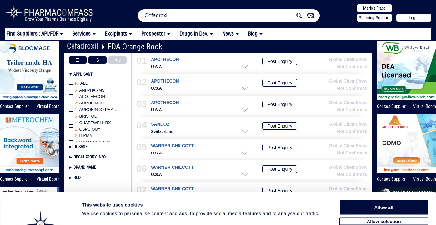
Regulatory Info (89, 156)
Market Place (374, 8)
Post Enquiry (280, 61)
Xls (118, 60)
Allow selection (384, 186)
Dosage (80, 146)
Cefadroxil (82, 46)
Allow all (383, 172)
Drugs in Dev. (193, 33)
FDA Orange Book (135, 46)
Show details (328, 213)
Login (413, 18)
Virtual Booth (48, 106)
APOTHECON (165, 59)
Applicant (83, 74)
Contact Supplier (14, 106)
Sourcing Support (374, 18)
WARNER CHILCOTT (172, 145)
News (228, 33)
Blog (253, 33)
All (78, 84)
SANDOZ (160, 124)
